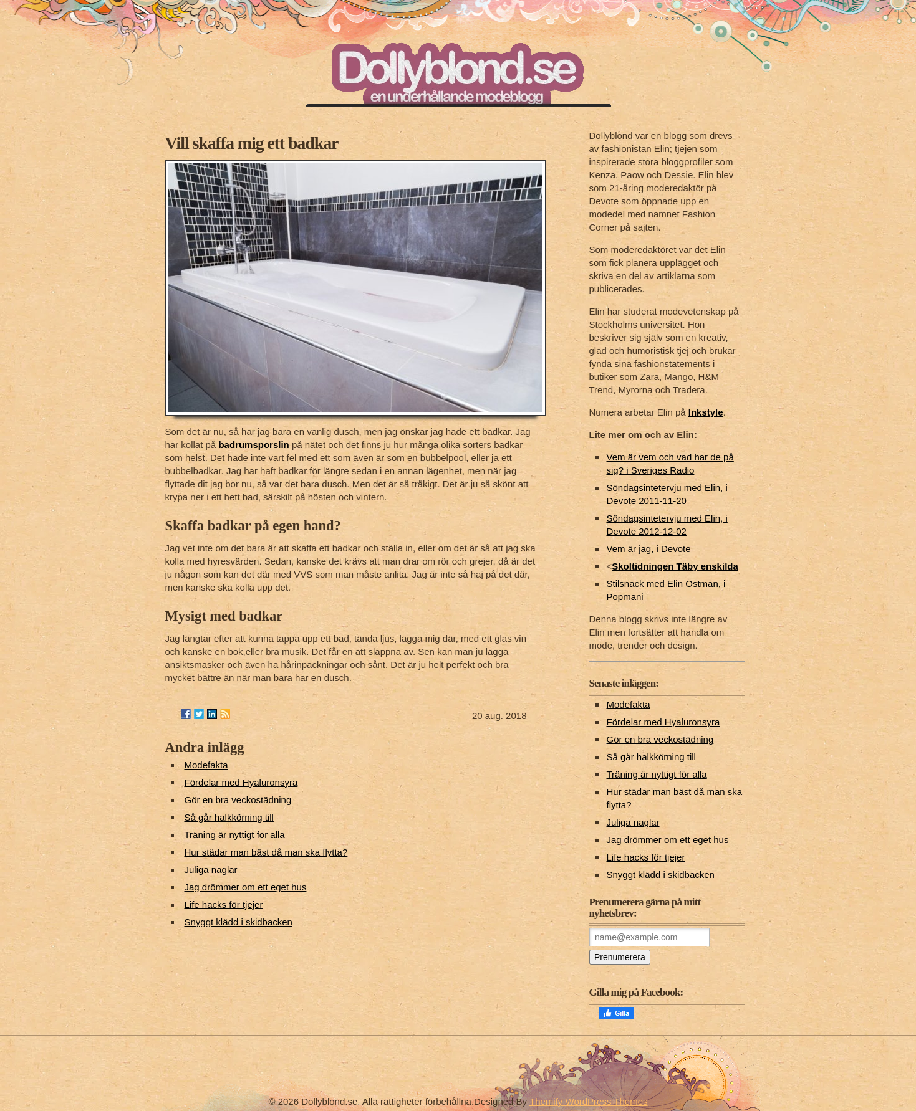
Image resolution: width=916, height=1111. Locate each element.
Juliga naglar (211, 869)
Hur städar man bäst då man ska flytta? (266, 852)
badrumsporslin (253, 444)
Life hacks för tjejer (224, 904)
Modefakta (206, 765)
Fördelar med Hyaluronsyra (241, 782)
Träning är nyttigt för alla (235, 834)
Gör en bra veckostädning (238, 799)
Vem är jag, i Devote (649, 548)
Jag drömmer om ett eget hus (246, 887)
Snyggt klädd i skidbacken (238, 922)
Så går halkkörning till (229, 817)
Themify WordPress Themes (588, 1101)
